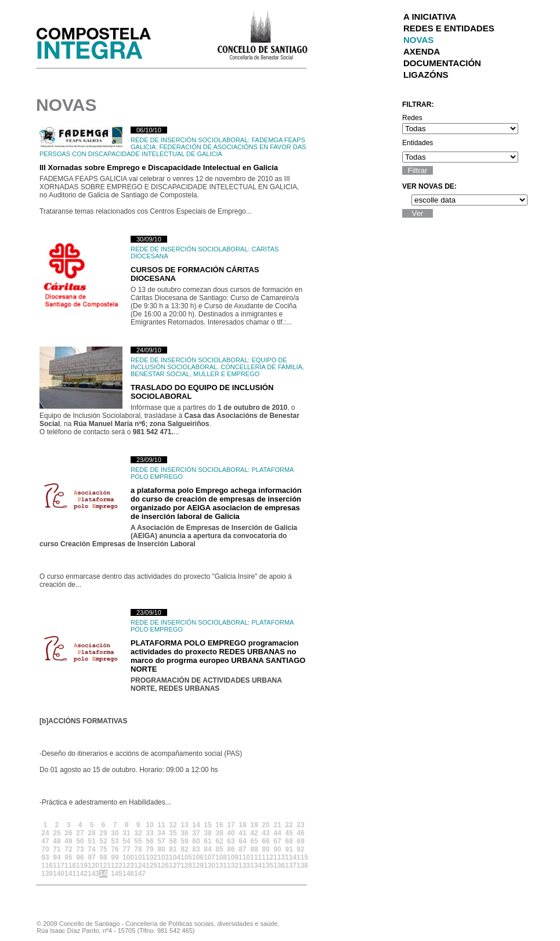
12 (172, 825)
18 (242, 825)
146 (126, 874)
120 (92, 865)
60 (196, 841)
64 (242, 841)
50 (80, 841)
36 (184, 833)
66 (265, 841)
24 (45, 833)
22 (288, 825)
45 (288, 833)
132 (231, 865)
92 (300, 849)
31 (126, 833)
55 (138, 841)
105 (184, 857)
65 (254, 841)
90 (277, 849)
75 (103, 849)
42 (254, 833)
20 (265, 825)
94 (56, 857)
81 (172, 849)
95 (68, 857)
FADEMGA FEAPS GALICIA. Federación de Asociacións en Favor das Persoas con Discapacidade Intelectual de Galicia (172, 146)
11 (161, 825)
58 (172, 841)
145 (115, 874)
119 (80, 865)
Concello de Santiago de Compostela (262, 34)
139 (45, 874)
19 (254, 825)
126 (161, 865)
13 (184, 825)
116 (45, 865)
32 (138, 833)
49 (68, 841)
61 (207, 841)
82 (184, 849)
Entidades (417, 143)
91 (288, 849)
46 (300, 833)
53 (114, 841)
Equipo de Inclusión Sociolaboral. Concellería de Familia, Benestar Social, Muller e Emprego (217, 366)
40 (230, 833)
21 (277, 825)
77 (126, 849)
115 (301, 857)
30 (114, 833)
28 (91, 833)
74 (91, 849)
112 (266, 857)
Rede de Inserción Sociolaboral (189, 139)
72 (68, 849)
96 (80, 857)
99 (114, 857)
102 (150, 857)
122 (115, 865)
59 (184, 841)
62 (219, 841)
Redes (412, 118)
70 (45, 849)
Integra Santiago (103, 40)
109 (231, 857)
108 (219, 857)
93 (45, 857)
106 (196, 857)
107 (208, 857)
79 (149, 849)
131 (219, 865)
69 (300, 841)
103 (161, 857)
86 (230, 849)
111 (254, 857)
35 (172, 833)
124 (138, 865)
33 (149, 833)
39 (219, 833)
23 (300, 825)
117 (57, 865)
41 (242, 833)
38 (207, 833)
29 (103, 833)
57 (161, 841)
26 (68, 833)
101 (138, 857)
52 (103, 841)
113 (277, 857)
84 (207, 849)
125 (150, 865)
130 (208, 865)
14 (196, 825)
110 (243, 857)
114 (289, 857)
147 (138, 874)
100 (126, 857)
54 (126, 841)
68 (288, 841)
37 (196, 833)
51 (91, 841)
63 (230, 841)
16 (219, 825)
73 (80, 849)
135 (266, 865)
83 (196, 849)
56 (149, 841)
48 (56, 841)
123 (126, 865)
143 (92, 874)
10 (149, 825)
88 (254, 849)
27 (80, 833)
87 (242, 849)
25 (56, 833)
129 (196, 865)
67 (277, 841)
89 (265, 849)
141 (68, 874)
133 (243, 865)
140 (57, 874)
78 (138, 849)
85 (219, 849)
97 (91, 857)
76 (114, 849)
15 (207, 825)
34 (161, 833)
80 (161, 849)
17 (230, 825)
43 (265, 833)
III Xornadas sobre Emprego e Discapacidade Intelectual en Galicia (158, 167)
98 (103, 857)
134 (254, 865)
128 (184, 865)
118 (68, 865)
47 (45, 841)
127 (173, 865)
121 (103, 865)
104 (173, 857)
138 (301, 865)
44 (277, 833)
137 (289, 865)
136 (277, 865)
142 (80, 874)
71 (56, 849)
